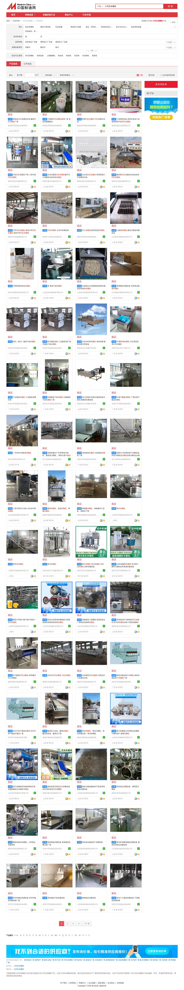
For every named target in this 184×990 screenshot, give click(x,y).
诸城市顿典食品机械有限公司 (53, 515)
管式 (121, 508)
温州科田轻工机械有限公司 (52, 570)
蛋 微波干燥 (55, 286)
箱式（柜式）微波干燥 (24, 341)
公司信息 (27, 63)
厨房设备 (40, 55)
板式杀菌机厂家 (146, 960)
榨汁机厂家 (59, 960)
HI (40, 935)
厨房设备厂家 (29, 960)
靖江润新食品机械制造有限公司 (53, 459)
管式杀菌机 (29, 55)
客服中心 (82, 983)
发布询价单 (161, 84)
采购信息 (30, 15)
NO (56, 935)
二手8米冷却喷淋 (22, 453)
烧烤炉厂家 (39, 960)
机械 (10, 119)
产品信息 (13, 63)
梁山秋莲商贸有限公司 (16, 459)
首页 (13, 15)
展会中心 (69, 15)
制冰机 (60, 55)
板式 (52, 564)
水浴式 (59, 675)
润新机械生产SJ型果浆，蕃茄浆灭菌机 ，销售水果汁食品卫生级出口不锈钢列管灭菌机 (56, 455)
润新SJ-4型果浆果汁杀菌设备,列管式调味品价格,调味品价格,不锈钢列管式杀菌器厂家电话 (126, 455)
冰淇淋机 (85, 55)
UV (76, 935)
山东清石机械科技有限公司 (52, 626)
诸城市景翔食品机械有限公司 (19, 125)
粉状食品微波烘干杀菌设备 (92, 842)
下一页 (87, 923)
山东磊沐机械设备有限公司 (122, 237)
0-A (16, 935)
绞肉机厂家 (156, 960)
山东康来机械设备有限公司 (122, 292)
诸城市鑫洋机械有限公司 (51, 181)
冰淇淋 (76, 55)
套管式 (18, 564)
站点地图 (92, 983)
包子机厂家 (135, 960)
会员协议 (111, 983)
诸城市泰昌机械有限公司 (121, 793)
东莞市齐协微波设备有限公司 (19, 348)
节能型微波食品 (21, 286)
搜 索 (170, 6)
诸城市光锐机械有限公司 (121, 181)
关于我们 (63, 983)
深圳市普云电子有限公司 (121, 348)
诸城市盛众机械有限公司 (121, 125)
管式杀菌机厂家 (70, 960)
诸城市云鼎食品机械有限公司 (53, 237)
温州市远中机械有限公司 (86, 570)
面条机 (94, 55)
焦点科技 (95, 986)
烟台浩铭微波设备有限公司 (18, 292)
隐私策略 (101, 983)
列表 (151, 75)
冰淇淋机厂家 (100, 960)
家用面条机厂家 (112, 960)
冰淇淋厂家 (166, 960)
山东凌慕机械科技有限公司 (18, 515)
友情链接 (120, 983)
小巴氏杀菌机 (19, 966)
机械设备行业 (49, 15)
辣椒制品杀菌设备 (89, 898)
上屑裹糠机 (51, 55)
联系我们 (73, 983)
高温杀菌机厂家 (124, 960)
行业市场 (87, 15)
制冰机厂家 (81, 960)
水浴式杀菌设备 (58, 230)
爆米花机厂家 (49, 960)
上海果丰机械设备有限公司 (122, 515)
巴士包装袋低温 (93, 230)
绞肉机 (68, 55)
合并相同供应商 (167, 75)
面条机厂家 (90, 960)
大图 (140, 75)
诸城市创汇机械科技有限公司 (88, 348)
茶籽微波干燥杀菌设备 (56, 898)
